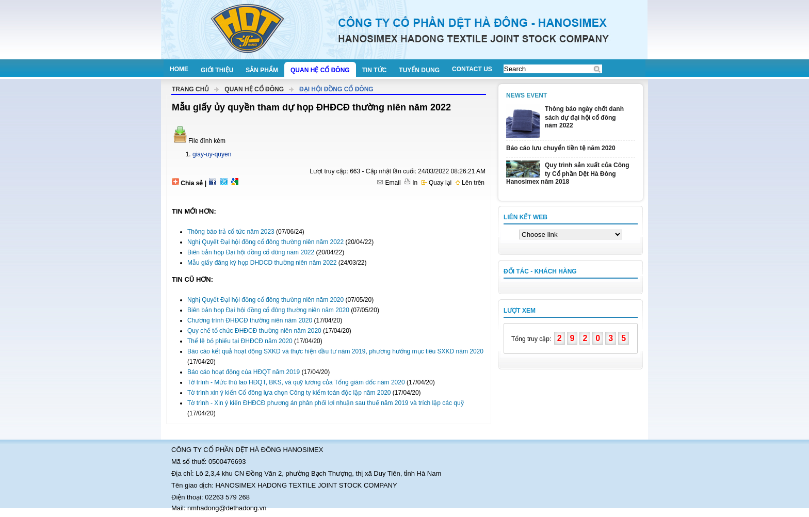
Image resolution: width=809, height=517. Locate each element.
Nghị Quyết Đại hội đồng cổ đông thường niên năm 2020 (265, 299)
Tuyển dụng (419, 70)
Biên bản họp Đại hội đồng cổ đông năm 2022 (250, 252)
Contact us (472, 69)
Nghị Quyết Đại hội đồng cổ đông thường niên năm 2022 (265, 242)
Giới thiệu (217, 70)
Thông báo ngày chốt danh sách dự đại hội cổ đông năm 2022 (584, 117)
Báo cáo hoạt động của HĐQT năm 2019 (243, 372)
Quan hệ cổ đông (320, 70)
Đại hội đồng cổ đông (336, 89)
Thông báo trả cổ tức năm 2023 (230, 231)
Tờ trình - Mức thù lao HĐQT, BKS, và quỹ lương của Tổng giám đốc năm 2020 (296, 382)
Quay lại (437, 182)
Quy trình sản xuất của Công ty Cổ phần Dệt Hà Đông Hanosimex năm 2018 (567, 173)
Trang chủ (190, 89)
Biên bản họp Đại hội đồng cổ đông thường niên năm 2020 (268, 310)
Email (388, 182)
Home (179, 69)
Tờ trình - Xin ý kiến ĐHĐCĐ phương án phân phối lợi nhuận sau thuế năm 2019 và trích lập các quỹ (325, 403)
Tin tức (374, 70)
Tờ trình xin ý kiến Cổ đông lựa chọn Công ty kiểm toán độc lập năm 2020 (289, 392)
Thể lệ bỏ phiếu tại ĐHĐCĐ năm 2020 (240, 341)
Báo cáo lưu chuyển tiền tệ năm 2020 (561, 148)
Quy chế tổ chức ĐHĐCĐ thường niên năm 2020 (254, 330)
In (411, 182)
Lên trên (470, 182)
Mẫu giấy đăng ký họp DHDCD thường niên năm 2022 (261, 262)
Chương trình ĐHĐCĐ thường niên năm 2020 (249, 320)
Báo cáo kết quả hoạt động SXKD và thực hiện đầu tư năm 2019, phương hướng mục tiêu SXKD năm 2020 (335, 351)
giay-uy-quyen (211, 154)
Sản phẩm (262, 70)
